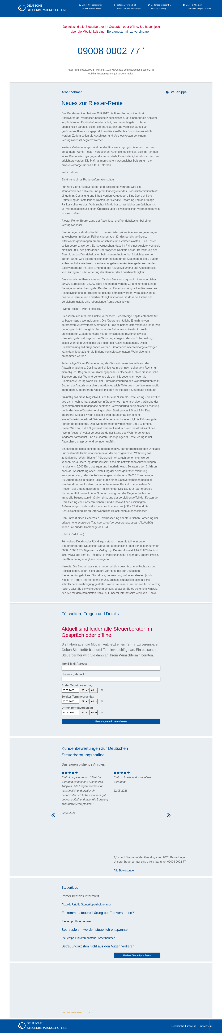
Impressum (205, 1026)
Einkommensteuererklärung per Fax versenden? (98, 913)
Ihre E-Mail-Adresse (74, 663)
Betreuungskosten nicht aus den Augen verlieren (98, 946)
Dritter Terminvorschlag (77, 707)
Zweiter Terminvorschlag (78, 696)
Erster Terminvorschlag (77, 685)
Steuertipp (87, 904)
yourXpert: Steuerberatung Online (76, 1012)
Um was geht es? (73, 674)
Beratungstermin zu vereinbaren (128, 31)
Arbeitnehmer (72, 92)
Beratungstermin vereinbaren (111, 721)
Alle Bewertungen (124, 870)
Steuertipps (176, 92)
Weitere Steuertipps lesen (137, 955)
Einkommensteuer (86, 938)
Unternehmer (83, 921)
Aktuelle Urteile (71, 904)
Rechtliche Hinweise (183, 1026)
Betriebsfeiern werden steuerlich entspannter (95, 929)
